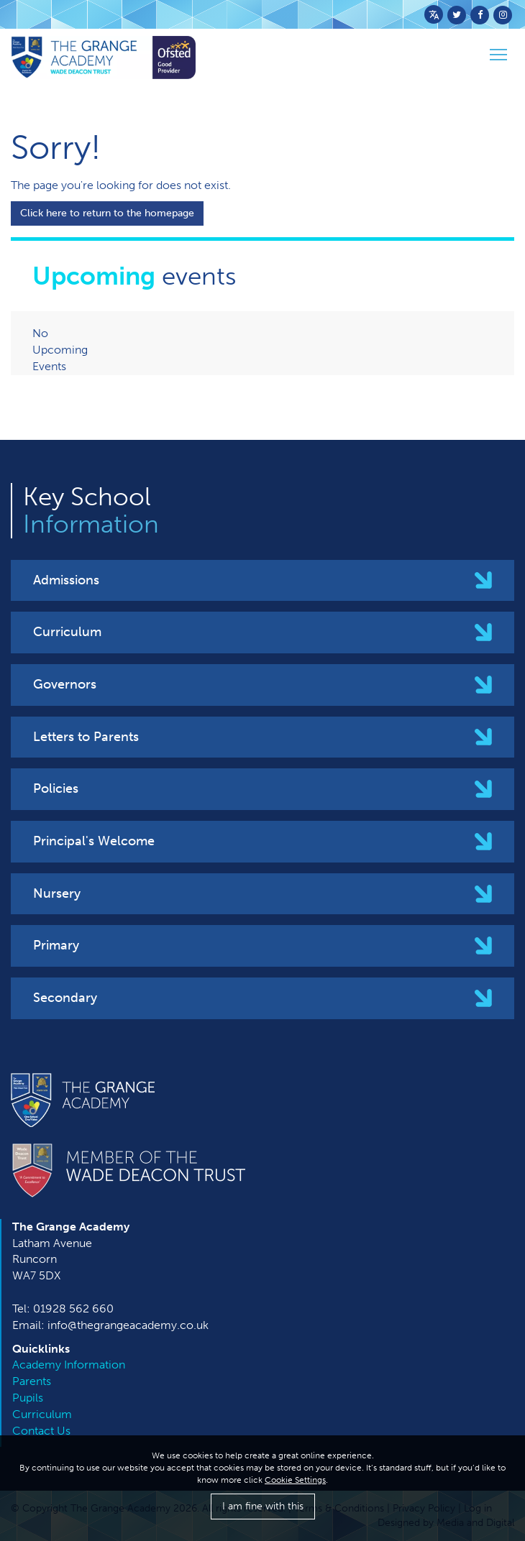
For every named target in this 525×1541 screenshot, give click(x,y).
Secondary (65, 998)
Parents (31, 1381)
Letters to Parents (86, 737)
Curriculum (67, 632)
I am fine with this (262, 1506)
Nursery (57, 893)
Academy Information (68, 1364)
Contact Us (41, 1431)
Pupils (27, 1397)
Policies (55, 788)
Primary (56, 945)
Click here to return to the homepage (107, 213)
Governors (64, 684)
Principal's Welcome (94, 841)
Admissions (66, 580)
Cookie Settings (295, 1480)
